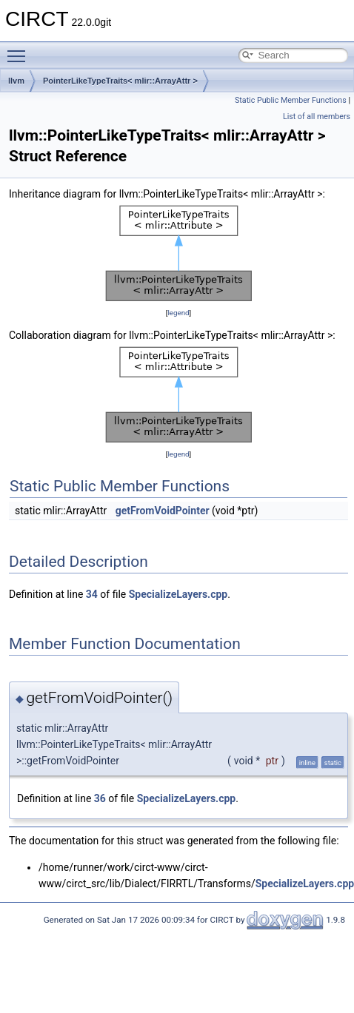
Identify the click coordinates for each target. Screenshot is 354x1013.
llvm (16, 80)
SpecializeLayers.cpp (178, 594)
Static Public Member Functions (291, 100)
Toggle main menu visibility (20, 49)
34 (92, 594)
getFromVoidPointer (163, 510)
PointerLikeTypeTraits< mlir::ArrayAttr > (120, 80)
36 (100, 798)
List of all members (316, 116)
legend (178, 313)
